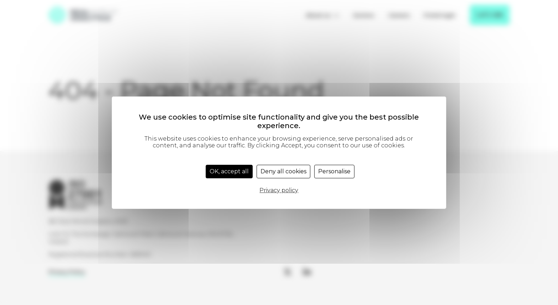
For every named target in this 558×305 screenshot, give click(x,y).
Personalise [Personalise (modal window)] (334, 171)
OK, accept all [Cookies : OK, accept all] (229, 171)
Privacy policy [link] (278, 190)
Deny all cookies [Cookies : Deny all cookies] (283, 171)
